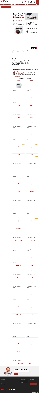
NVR (15, 21)
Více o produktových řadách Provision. (17, 76)
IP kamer (20, 17)
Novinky (7, 4)
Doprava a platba (3, 384)
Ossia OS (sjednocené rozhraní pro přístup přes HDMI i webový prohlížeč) (19, 21)
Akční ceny (11, 4)
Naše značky (2, 4)
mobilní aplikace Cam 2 (18, 22)
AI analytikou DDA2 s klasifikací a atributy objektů (24, 73)
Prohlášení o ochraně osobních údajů (5, 383)
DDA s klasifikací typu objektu (18, 18)
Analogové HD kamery (29, 27)
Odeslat (16, 373)
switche (31, 30)
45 (23, 78)
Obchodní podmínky (3, 380)
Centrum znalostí (27, 4)
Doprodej (15, 4)
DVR (13, 21)
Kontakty (36, 4)
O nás (32, 4)
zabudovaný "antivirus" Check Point (18, 16)
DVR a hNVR (34, 27)
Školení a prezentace (21, 4)
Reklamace (2, 381)
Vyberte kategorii (6, 7)
